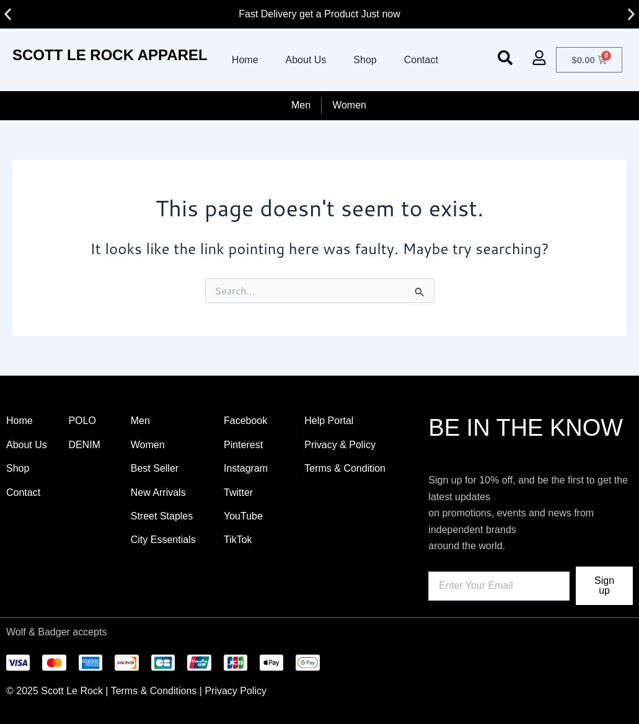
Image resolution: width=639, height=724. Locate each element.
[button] (7, 14)
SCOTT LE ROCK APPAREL (110, 54)
